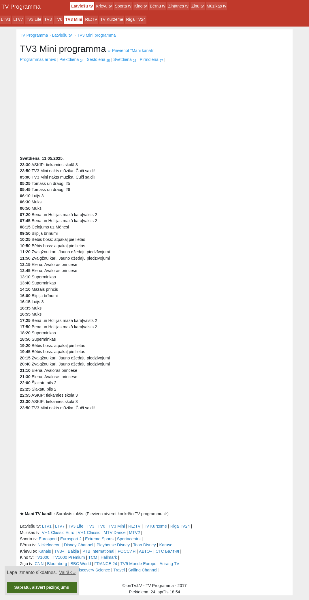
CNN (39, 563)
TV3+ (59, 551)
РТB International (98, 551)
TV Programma (21, 6)
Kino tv (140, 6)
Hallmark (109, 557)
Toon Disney (144, 545)
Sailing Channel (142, 570)
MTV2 (134, 532)
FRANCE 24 (105, 563)
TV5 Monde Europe (138, 563)
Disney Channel (78, 545)
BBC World (80, 563)
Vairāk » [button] (67, 572)
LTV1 (5, 19)
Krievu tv (104, 6)
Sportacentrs (129, 539)
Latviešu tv (82, 6)
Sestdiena (98, 59)
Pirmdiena (151, 59)
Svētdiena (124, 59)
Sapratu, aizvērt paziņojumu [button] (41, 587)
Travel (119, 570)
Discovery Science (93, 570)
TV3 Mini (73, 19)
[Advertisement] (154, 106)
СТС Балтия (167, 551)
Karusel (166, 545)
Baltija (73, 551)
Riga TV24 (136, 19)
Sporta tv (123, 6)
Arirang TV (170, 563)
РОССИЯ (126, 551)
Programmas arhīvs (38, 59)
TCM (92, 557)
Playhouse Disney (113, 545)
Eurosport (48, 539)
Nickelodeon (49, 545)
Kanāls (44, 551)
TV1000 (42, 557)
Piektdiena (71, 59)
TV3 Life (34, 19)
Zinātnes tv (178, 6)
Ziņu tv (197, 6)
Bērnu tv (157, 6)
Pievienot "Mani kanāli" (130, 50)
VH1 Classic (89, 532)
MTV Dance (115, 532)
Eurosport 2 (71, 539)
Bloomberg (57, 563)
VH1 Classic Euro (58, 532)
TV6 (58, 19)
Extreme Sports (99, 539)
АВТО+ (145, 551)
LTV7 (18, 19)
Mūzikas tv (216, 6)
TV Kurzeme (111, 19)
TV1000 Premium (69, 557)
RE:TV (91, 19)
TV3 (48, 19)
